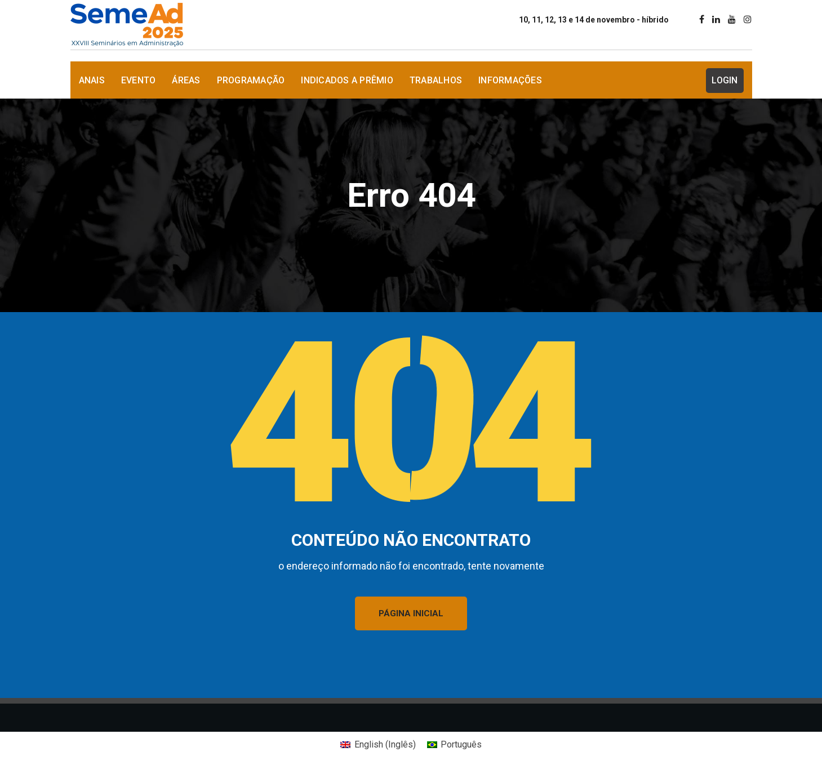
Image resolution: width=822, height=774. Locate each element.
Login (724, 80)
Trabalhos (436, 80)
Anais (92, 80)
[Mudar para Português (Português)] (454, 745)
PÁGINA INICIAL (411, 613)
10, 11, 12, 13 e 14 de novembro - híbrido (594, 19)
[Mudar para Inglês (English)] (378, 745)
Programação (251, 80)
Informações (510, 80)
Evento (138, 80)
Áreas (186, 80)
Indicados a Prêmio (347, 80)
